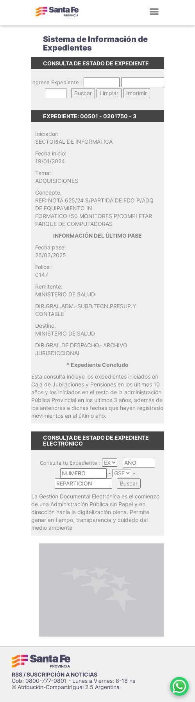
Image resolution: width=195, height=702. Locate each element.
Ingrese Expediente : (56, 82)
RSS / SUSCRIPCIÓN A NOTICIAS (54, 674)
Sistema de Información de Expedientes (95, 43)
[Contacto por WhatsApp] (179, 686)
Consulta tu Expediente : (70, 463)
